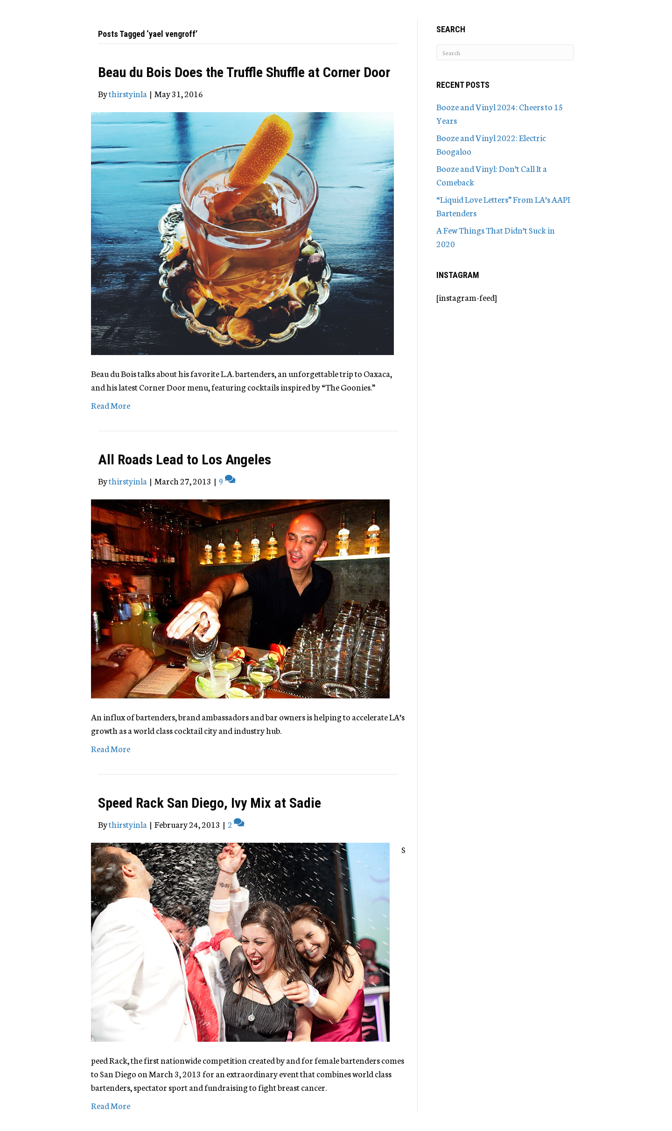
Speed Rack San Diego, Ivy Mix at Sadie (209, 803)
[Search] (505, 52)
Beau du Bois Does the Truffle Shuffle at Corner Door (244, 72)
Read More (110, 405)
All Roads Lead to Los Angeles (184, 459)
